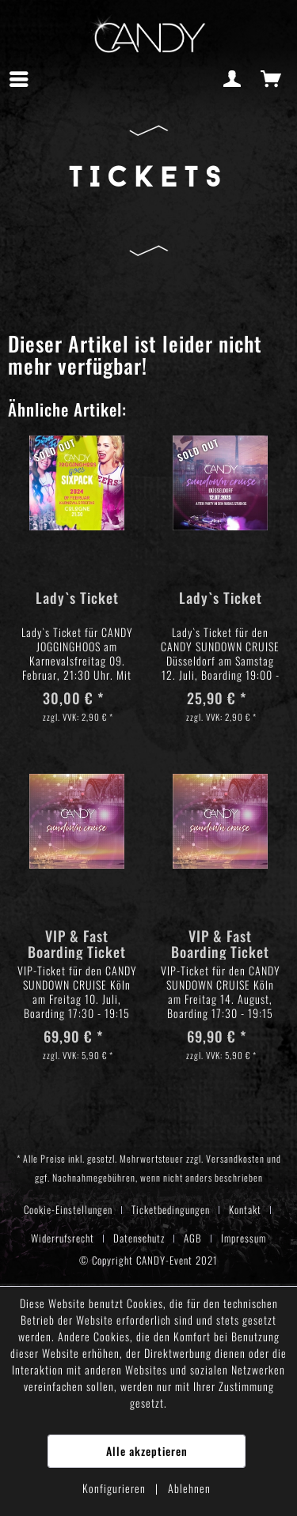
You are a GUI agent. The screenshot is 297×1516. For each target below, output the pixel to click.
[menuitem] (23, 79)
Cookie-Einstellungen (68, 1209)
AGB (193, 1238)
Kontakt (245, 1209)
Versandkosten (235, 1158)
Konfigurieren (115, 1488)
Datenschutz (139, 1238)
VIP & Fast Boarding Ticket (77, 944)
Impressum (243, 1238)
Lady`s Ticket (77, 599)
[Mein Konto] (233, 79)
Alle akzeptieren (147, 1450)
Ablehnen (189, 1488)
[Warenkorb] (271, 79)
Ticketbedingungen (170, 1209)
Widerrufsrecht (62, 1238)
